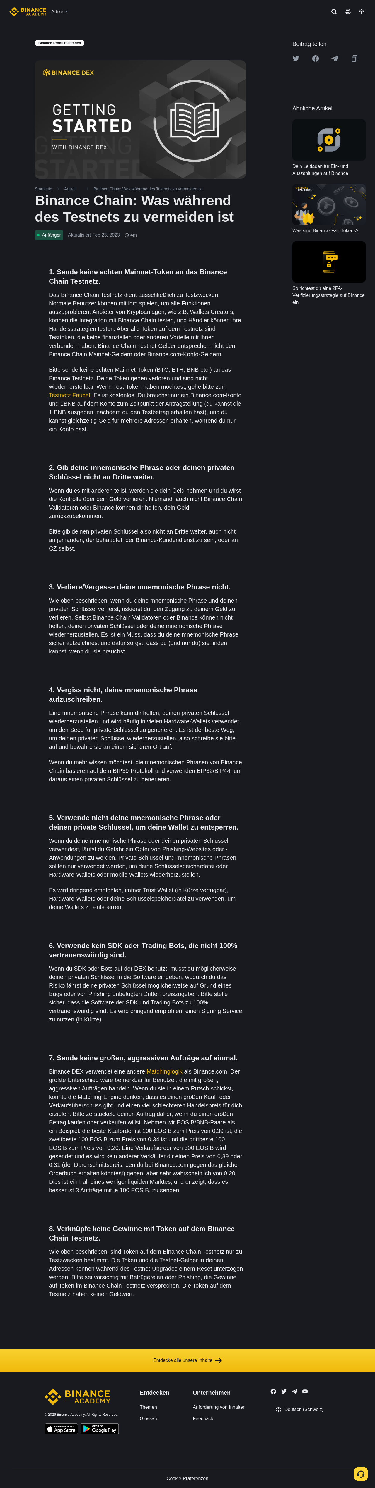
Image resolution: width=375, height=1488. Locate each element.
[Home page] (28, 11)
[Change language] (348, 11)
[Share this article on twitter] (295, 58)
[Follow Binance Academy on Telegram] (294, 1391)
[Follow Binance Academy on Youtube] (305, 1391)
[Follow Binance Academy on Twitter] (284, 1391)
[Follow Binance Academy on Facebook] (273, 1391)
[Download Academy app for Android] (100, 1429)
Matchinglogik (165, 1071)
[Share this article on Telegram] (334, 58)
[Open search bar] (332, 11)
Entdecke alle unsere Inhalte (187, 1360)
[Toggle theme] (361, 12)
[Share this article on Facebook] (315, 58)
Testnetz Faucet (69, 395)
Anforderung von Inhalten (219, 1407)
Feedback (203, 1418)
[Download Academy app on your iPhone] (61, 1429)
